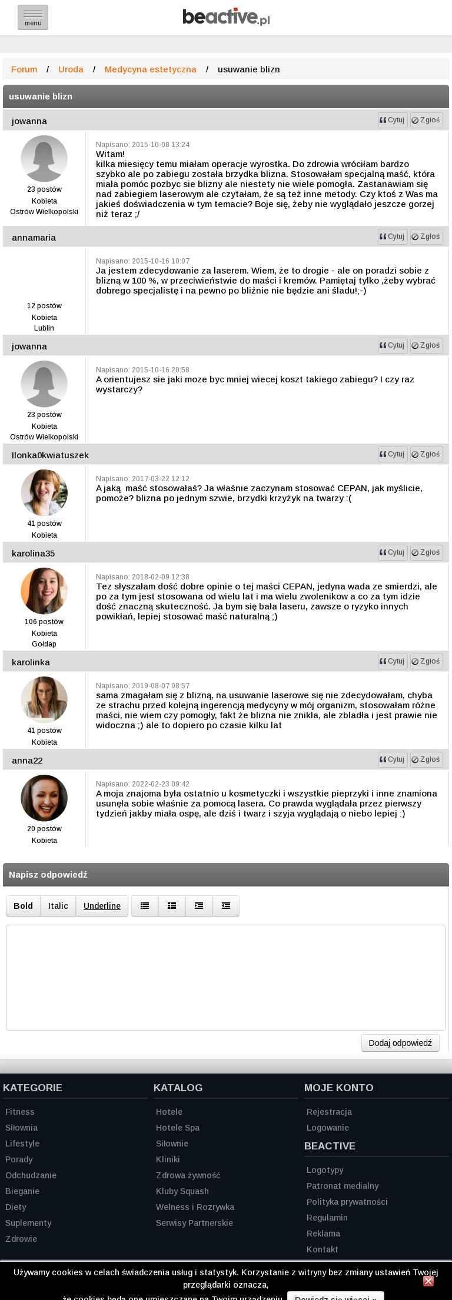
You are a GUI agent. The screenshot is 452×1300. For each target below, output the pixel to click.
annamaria (34, 237)
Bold (23, 906)
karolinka (31, 662)
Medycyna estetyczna (151, 69)
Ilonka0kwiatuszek (50, 455)
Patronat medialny (342, 1186)
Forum (24, 69)
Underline (102, 906)
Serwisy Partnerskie (194, 1223)
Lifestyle (22, 1143)
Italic (58, 906)
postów (49, 189)
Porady (18, 1159)
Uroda (71, 69)
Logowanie (328, 1127)
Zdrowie (21, 1239)
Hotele (169, 1111)
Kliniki (168, 1159)
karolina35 (33, 553)
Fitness (20, 1111)
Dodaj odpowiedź (400, 1043)
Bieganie (22, 1191)
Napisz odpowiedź (48, 874)
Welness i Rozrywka (195, 1207)
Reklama (323, 1233)
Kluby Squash (182, 1191)
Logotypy (325, 1170)
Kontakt (322, 1249)
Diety (15, 1207)
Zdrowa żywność (188, 1175)
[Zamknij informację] (428, 1282)
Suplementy (28, 1223)
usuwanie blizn (40, 96)
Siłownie (172, 1143)
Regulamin (327, 1217)
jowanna (29, 121)
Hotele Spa (178, 1127)
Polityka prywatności (347, 1201)
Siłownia (21, 1127)
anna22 (27, 760)
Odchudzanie (30, 1175)
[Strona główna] (226, 23)
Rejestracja (329, 1111)
